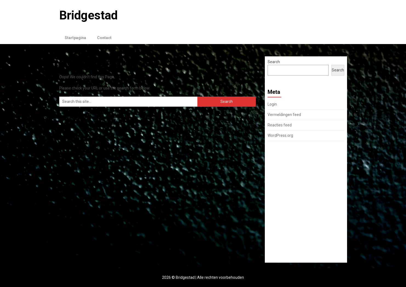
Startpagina (75, 38)
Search (274, 62)
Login (272, 104)
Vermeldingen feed (284, 114)
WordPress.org (280, 135)
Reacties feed (280, 125)
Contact (104, 38)
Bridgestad (88, 15)
